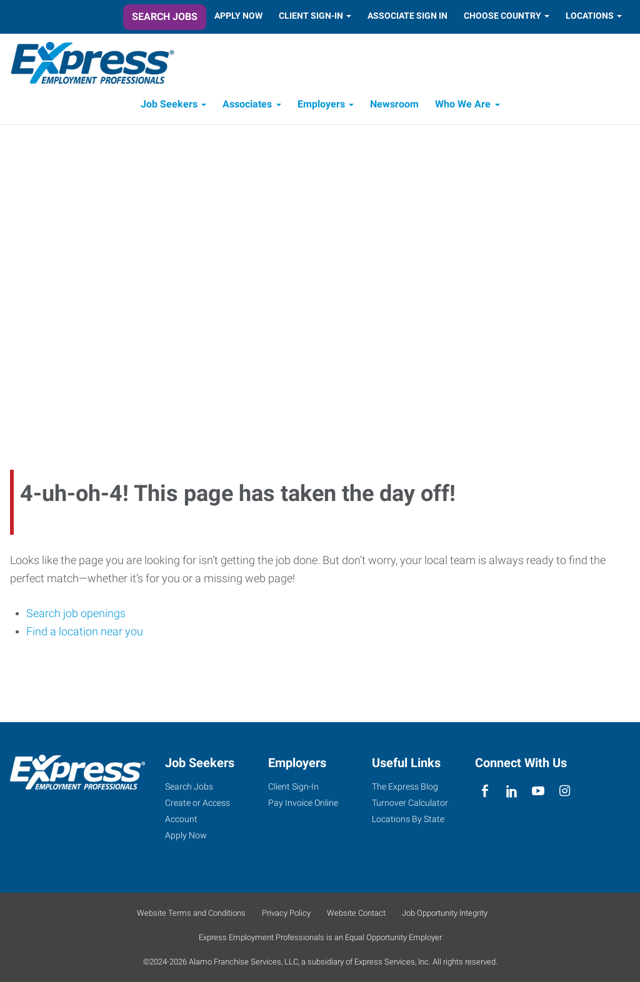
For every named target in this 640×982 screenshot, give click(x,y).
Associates (247, 105)
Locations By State (408, 819)
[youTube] (538, 791)
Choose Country (502, 16)
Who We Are (463, 105)
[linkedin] (511, 791)
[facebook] (485, 791)
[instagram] (564, 791)
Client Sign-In (311, 16)
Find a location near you (84, 631)
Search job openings (76, 613)
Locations (590, 16)
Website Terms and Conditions (191, 913)
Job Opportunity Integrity (445, 913)
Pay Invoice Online (303, 803)
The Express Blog (405, 786)
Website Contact (356, 913)
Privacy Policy (286, 913)
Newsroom (394, 105)
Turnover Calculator (410, 803)
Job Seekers (169, 105)
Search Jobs (165, 16)
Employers (321, 105)
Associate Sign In (408, 16)
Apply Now (238, 16)
